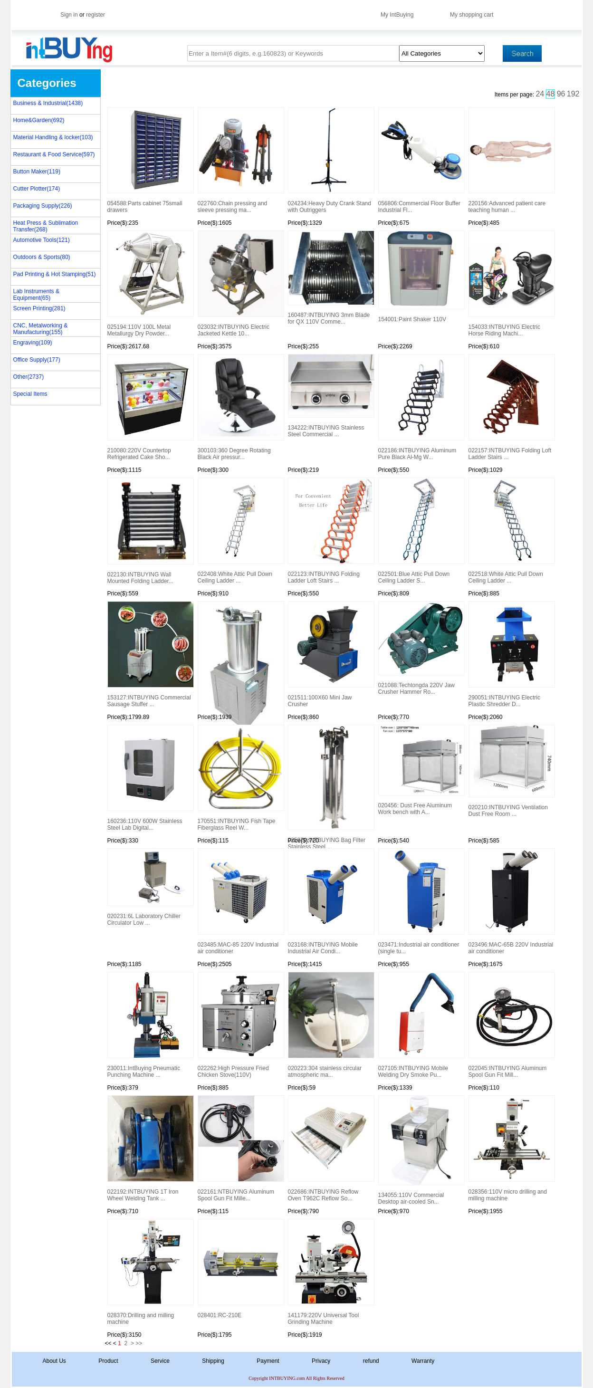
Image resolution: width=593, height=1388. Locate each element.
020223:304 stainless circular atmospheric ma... (330, 1025)
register (95, 14)
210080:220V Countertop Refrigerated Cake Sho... (150, 407)
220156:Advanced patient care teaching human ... (511, 160)
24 (540, 94)
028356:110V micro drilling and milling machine (511, 1148)
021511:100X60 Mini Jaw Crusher (330, 654)
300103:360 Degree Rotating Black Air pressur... (240, 407)
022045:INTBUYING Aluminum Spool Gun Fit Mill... (511, 1025)
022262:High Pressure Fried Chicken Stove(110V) (240, 1025)
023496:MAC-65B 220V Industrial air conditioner (511, 901)
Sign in (69, 14)
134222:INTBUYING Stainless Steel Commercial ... (330, 396)
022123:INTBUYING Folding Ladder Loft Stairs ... (330, 531)
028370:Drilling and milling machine (150, 1272)
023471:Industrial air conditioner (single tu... (421, 901)
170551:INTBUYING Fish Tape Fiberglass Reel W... (240, 778)
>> (138, 1343)
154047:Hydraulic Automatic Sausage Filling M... (240, 658)
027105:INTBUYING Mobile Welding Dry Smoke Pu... (421, 1025)
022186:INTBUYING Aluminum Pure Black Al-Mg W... (421, 407)
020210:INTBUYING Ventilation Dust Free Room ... (511, 771)
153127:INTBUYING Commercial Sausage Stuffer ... (150, 654)
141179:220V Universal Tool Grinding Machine (330, 1272)
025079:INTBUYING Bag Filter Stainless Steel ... (330, 782)
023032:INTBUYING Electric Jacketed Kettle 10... (240, 283)
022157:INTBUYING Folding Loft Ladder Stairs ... (511, 407)
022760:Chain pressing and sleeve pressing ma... (240, 160)
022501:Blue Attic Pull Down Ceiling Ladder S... (421, 531)
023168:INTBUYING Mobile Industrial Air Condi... (330, 901)
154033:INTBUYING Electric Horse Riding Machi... (511, 283)
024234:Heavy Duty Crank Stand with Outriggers (330, 160)
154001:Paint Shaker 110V (421, 276)
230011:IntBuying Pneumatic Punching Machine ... (150, 1025)
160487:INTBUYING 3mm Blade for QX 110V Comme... (330, 277)
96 (561, 94)
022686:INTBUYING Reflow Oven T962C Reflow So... (330, 1148)
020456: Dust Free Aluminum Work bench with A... (421, 770)
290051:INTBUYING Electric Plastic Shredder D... (511, 654)
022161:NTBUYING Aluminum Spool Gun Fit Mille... (240, 1148)
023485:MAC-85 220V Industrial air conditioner (240, 901)
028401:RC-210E (240, 1269)
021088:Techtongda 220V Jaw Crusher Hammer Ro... (421, 648)
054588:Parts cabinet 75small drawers (150, 160)
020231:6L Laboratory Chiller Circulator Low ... (150, 887)
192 (573, 94)
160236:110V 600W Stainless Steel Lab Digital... (150, 778)
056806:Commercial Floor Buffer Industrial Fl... (421, 160)
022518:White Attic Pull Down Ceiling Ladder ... (511, 531)
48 (550, 94)
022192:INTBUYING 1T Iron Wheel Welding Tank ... (150, 1148)
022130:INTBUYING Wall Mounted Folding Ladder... (150, 531)
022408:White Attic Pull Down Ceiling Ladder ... (240, 531)
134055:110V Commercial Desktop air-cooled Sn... (421, 1150)
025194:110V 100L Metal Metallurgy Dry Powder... (150, 283)
